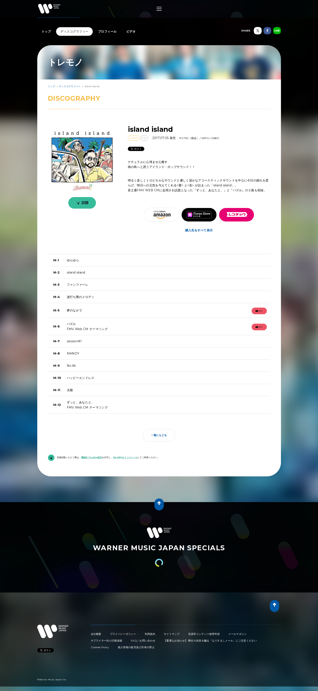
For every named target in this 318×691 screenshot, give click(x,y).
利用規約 (150, 634)
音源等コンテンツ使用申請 (204, 634)
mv (259, 311)
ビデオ (131, 31)
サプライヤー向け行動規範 (106, 640)
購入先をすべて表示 (199, 230)
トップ (46, 31)
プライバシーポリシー (123, 634)
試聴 (81, 202)
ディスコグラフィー (74, 31)
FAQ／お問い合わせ (143, 640)
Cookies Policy (100, 647)
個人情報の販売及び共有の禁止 (136, 647)
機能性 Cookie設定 (91, 457)
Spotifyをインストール (125, 457)
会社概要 (96, 634)
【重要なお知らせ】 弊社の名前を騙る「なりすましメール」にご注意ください (210, 640)
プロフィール (107, 31)
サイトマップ (172, 634)
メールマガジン (237, 634)
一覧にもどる (159, 435)
